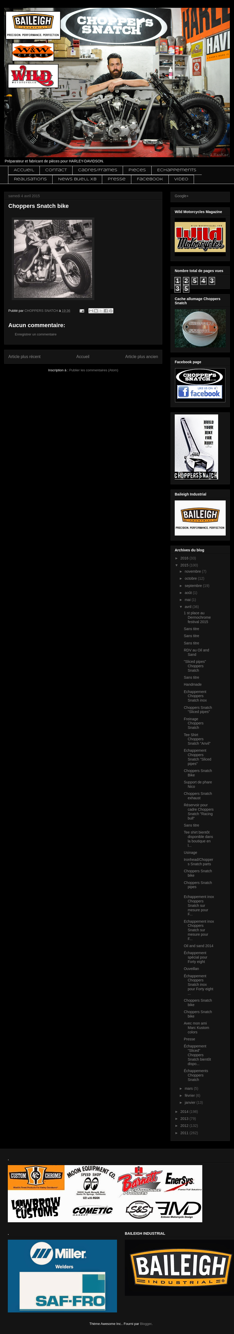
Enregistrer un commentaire (35, 334)
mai (188, 600)
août (189, 593)
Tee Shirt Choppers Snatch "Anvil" (197, 739)
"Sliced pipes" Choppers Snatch (195, 665)
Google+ (181, 196)
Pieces (137, 170)
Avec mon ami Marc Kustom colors (196, 1027)
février (190, 1095)
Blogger (146, 1324)
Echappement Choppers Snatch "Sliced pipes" (197, 756)
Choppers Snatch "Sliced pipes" (198, 709)
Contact (56, 170)
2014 (185, 1112)
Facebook (150, 179)
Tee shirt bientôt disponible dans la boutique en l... (198, 838)
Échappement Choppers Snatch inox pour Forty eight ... (198, 984)
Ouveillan (191, 969)
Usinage (190, 852)
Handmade (193, 684)
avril (188, 607)
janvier (190, 1102)
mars (189, 1088)
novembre (193, 571)
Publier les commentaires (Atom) (93, 370)
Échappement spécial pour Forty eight (195, 957)
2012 (185, 1126)
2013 (185, 1119)
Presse (117, 179)
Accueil (24, 170)
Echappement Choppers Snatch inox (195, 696)
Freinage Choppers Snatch (194, 723)
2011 (185, 1133)
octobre (191, 578)
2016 (185, 558)
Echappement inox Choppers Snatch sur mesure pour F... (199, 905)
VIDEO (181, 179)
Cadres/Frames (97, 170)
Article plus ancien (141, 356)
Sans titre (191, 629)
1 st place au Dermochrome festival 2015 (197, 617)
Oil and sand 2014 (198, 946)
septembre (194, 586)
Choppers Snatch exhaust (198, 795)
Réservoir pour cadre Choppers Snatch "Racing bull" (199, 811)
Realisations (30, 179)
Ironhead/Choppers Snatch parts (198, 861)
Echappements (176, 170)
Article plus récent (24, 356)
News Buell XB (77, 179)
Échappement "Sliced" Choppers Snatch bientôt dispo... (197, 1055)
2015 (185, 565)
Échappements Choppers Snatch (196, 1075)
